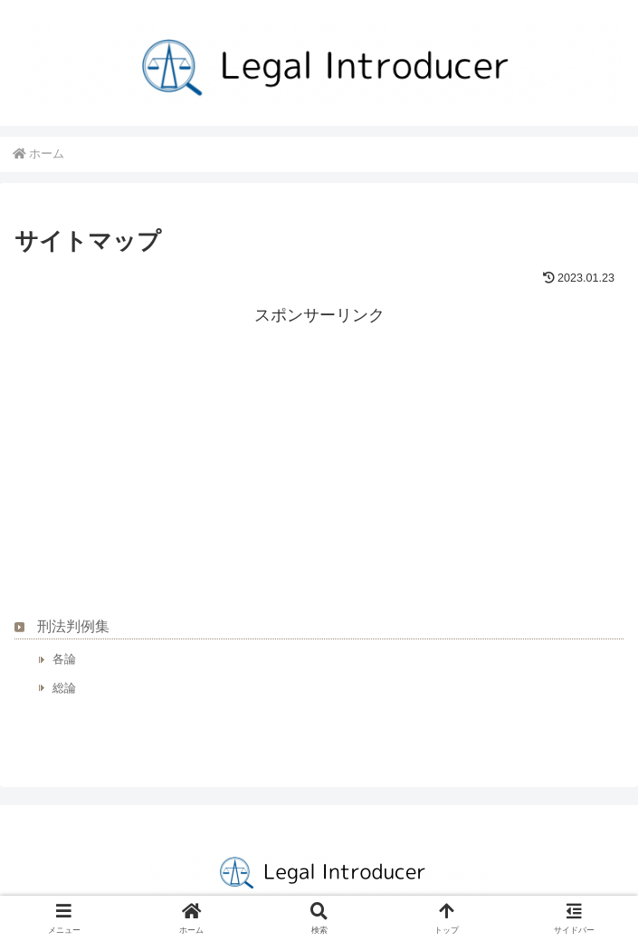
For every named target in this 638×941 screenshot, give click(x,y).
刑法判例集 (73, 626)
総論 (64, 688)
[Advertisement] (319, 456)
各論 (64, 659)
